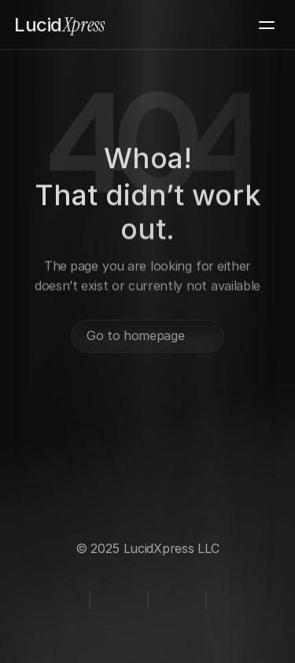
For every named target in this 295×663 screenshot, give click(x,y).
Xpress (59, 25)
